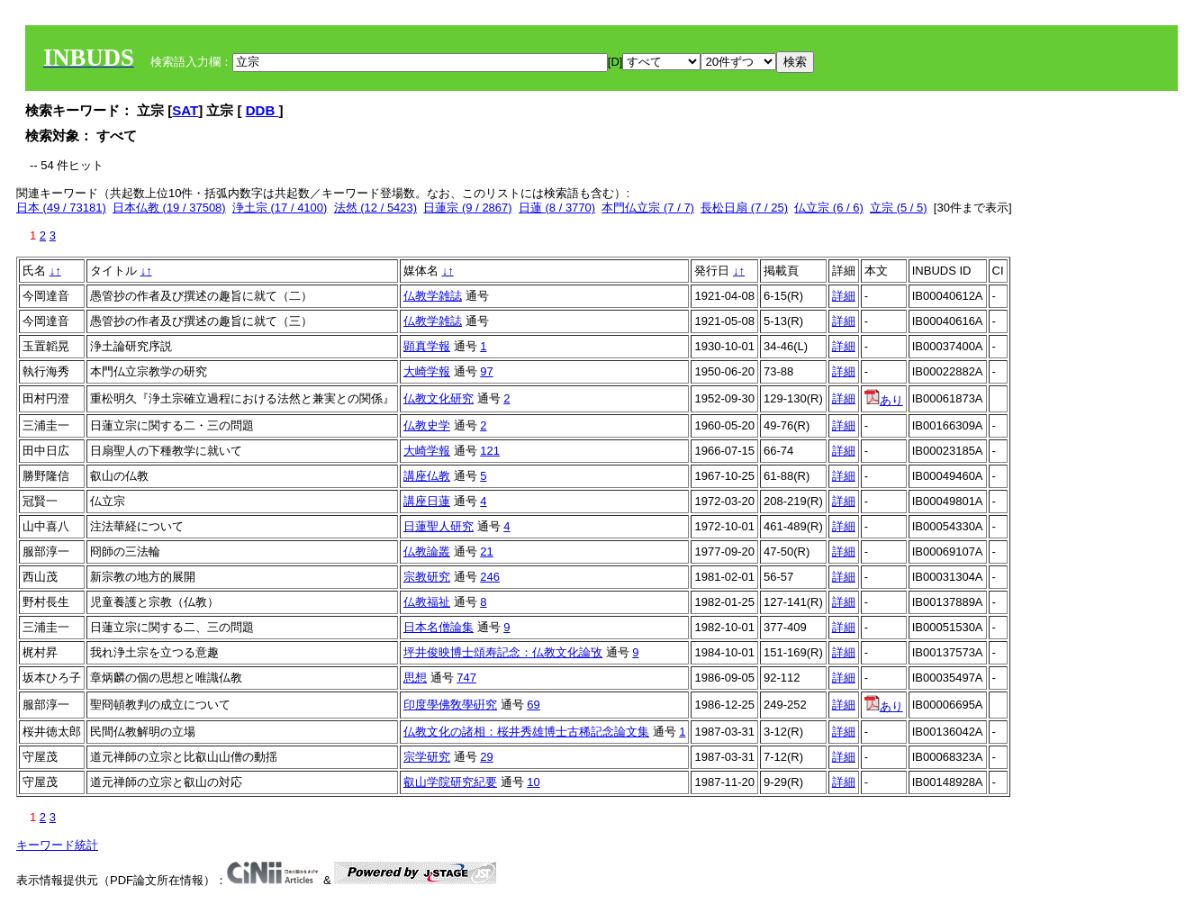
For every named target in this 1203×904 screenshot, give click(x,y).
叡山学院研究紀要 (450, 782)
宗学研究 (426, 757)
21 (486, 551)
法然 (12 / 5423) (376, 207)
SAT (185, 110)
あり (883, 400)
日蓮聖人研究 (438, 526)
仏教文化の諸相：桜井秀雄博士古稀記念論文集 (526, 731)
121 (490, 450)
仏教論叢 (426, 551)
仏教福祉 (426, 602)
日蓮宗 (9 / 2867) (467, 207)
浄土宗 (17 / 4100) (280, 207)
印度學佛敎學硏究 (450, 704)
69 (533, 704)
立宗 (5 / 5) (898, 207)
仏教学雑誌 (432, 296)
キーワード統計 (57, 845)
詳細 (843, 296)
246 (490, 576)
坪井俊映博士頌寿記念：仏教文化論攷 (502, 652)
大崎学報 (426, 371)
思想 (415, 677)
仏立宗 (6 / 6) (829, 207)
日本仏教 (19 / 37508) (169, 207)
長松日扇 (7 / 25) (744, 207)
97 (486, 371)
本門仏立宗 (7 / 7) (648, 207)
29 (486, 757)
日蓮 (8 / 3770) (557, 207)
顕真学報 (426, 346)
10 (533, 782)
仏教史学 (426, 425)
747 (466, 677)
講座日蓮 (426, 501)
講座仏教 (426, 476)
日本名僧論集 (438, 627)
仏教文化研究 (438, 398)
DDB (262, 110)
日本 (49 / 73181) (61, 207)
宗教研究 (426, 576)
